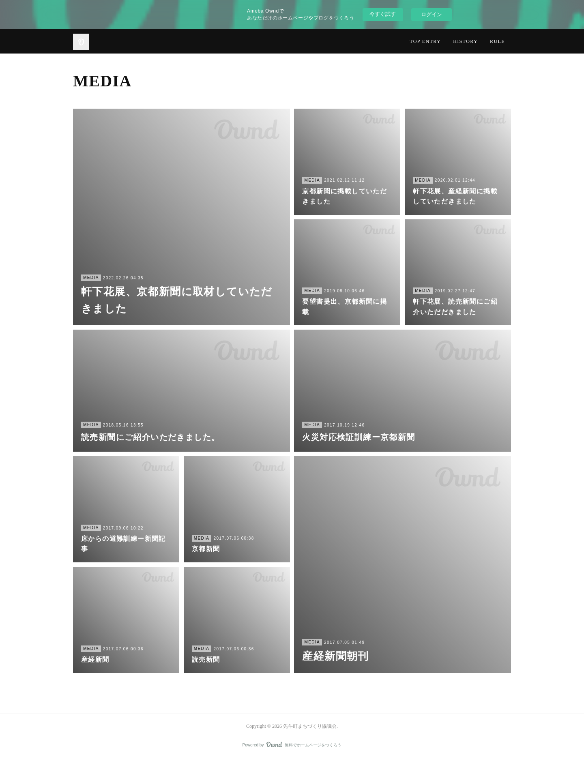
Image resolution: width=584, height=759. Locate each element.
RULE (497, 41)
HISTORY (465, 41)
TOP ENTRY (425, 41)
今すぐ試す (382, 14)
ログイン (431, 14)
